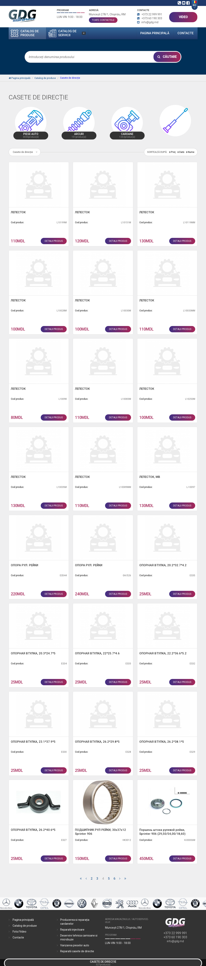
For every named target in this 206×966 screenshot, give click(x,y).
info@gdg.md (175, 941)
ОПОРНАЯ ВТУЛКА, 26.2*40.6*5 (33, 830)
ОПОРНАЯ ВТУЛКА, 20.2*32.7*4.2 (163, 565)
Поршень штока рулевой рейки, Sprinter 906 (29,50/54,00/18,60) (162, 832)
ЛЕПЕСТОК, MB (149, 477)
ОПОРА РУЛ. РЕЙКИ (24, 565)
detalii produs (54, 241)
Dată (181, 152)
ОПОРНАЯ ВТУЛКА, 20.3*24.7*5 (33, 653)
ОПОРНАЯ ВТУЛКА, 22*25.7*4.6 (97, 653)
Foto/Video (19, 931)
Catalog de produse (25, 925)
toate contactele (103, 20)
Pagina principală (154, 33)
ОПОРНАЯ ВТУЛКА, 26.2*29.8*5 (97, 741)
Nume (191, 152)
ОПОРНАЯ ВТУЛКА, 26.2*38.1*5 (161, 741)
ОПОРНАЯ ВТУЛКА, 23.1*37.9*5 (33, 741)
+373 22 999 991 (175, 933)
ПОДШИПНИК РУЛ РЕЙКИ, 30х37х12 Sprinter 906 (100, 832)
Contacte (185, 33)
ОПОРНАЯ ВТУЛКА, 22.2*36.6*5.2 (163, 653)
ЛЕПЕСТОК (18, 212)
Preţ (173, 152)
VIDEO (183, 17)
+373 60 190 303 (175, 937)
